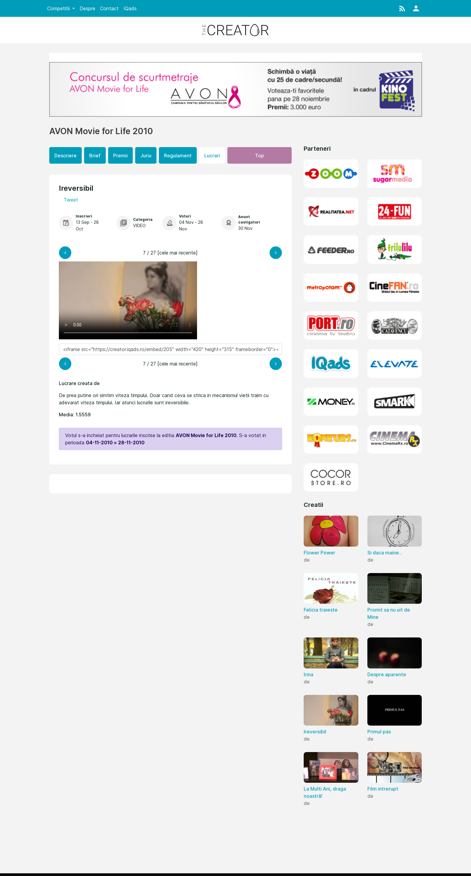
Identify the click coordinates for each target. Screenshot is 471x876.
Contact (109, 8)
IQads (130, 8)
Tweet (71, 200)
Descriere (65, 156)
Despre (87, 8)
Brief (95, 156)
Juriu (145, 156)
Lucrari (212, 156)
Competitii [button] (59, 8)
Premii (120, 156)
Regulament (178, 156)
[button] (402, 8)
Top (259, 156)
